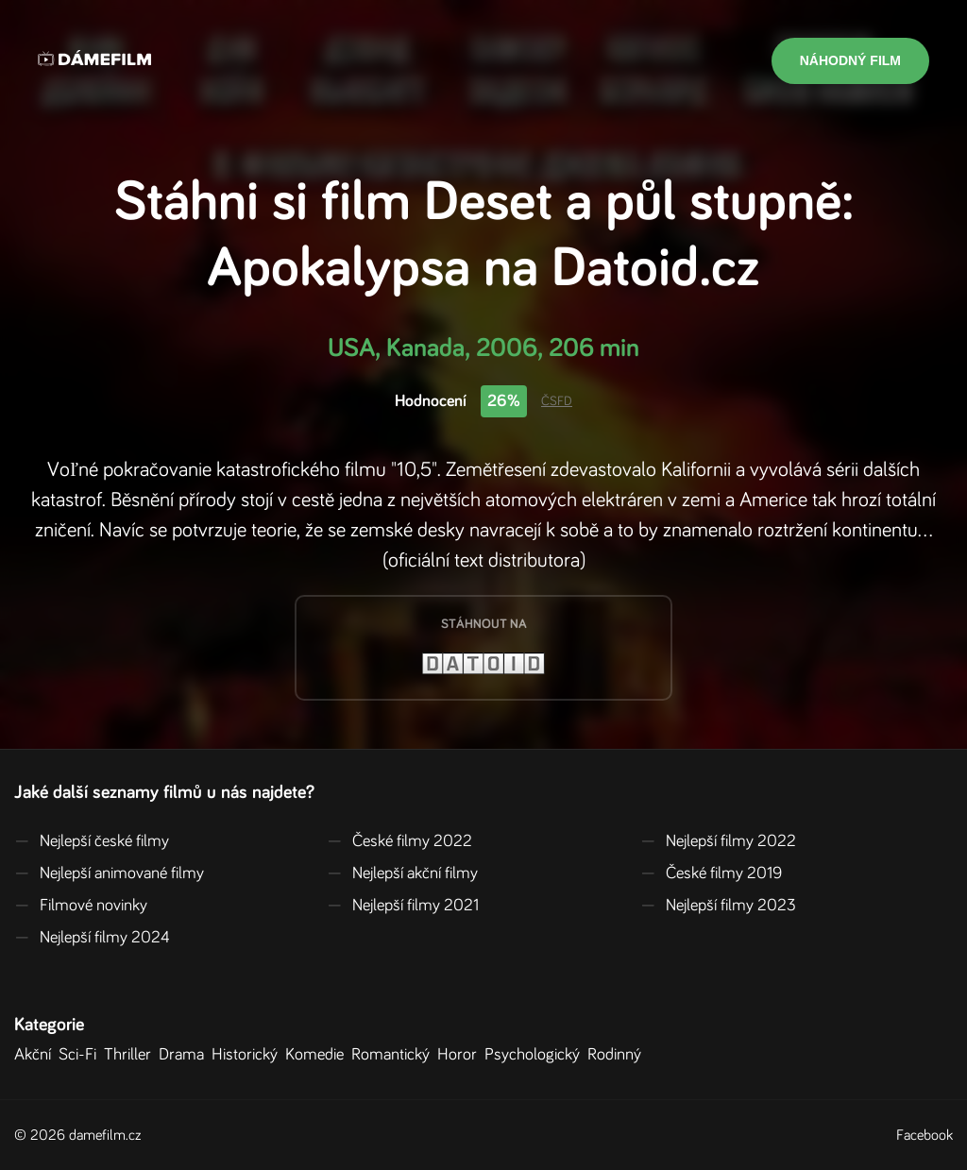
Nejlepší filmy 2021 (403, 905)
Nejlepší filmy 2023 (718, 905)
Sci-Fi (81, 1054)
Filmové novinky (80, 905)
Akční (36, 1054)
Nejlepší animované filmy (109, 873)
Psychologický (535, 1054)
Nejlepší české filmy (91, 841)
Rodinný (618, 1054)
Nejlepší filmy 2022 (718, 841)
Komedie (318, 1054)
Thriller (131, 1054)
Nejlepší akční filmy (402, 873)
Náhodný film (850, 60)
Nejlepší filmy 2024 (92, 937)
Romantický (394, 1054)
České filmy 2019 (711, 873)
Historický (248, 1054)
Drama (185, 1054)
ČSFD (556, 401)
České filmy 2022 (399, 841)
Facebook (924, 1135)
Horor (460, 1054)
